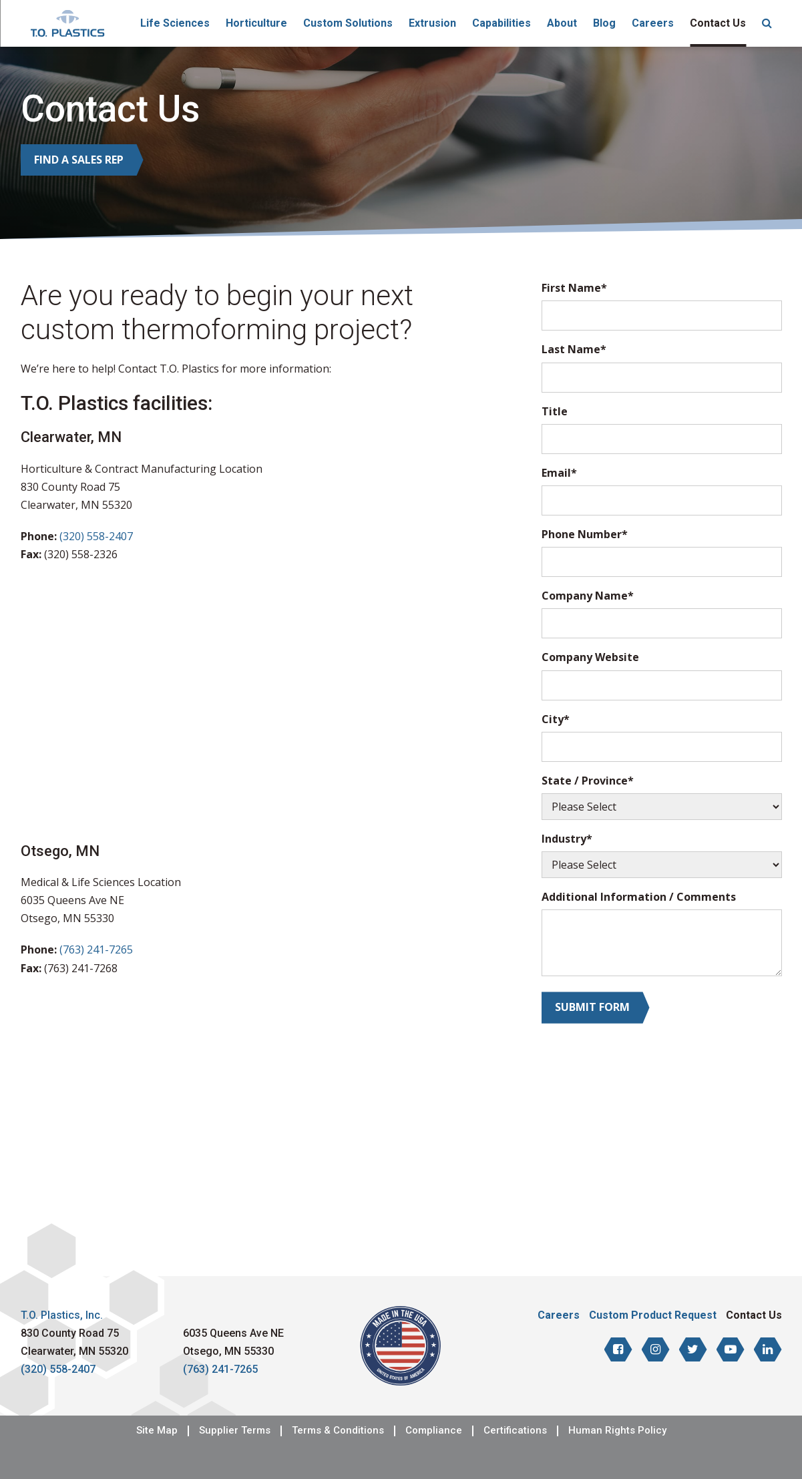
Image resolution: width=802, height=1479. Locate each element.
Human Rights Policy (617, 1431)
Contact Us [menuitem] (718, 23)
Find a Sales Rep (79, 159)
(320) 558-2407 (96, 536)
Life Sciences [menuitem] (175, 23)
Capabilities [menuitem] (501, 23)
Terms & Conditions (338, 1431)
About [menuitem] (562, 23)
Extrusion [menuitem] (432, 23)
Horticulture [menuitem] (256, 23)
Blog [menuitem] (604, 23)
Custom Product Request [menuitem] (653, 1315)
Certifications (515, 1431)
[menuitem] (767, 23)
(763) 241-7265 (96, 949)
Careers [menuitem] (653, 23)
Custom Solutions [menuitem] (348, 23)
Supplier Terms (234, 1431)
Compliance (433, 1431)
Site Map (157, 1431)
